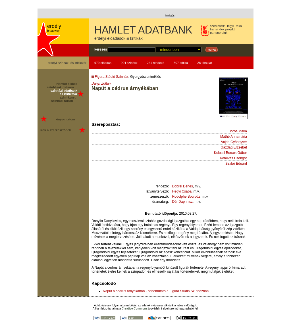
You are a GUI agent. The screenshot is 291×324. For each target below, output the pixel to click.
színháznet (68, 97)
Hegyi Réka (234, 26)
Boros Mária (237, 131)
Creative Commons (134, 308)
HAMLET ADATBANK (143, 30)
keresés (100, 49)
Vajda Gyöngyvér (234, 142)
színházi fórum (62, 101)
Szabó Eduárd (236, 164)
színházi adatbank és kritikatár (64, 92)
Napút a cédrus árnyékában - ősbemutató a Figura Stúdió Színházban (156, 291)
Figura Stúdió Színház (111, 77)
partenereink (218, 32)
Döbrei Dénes (182, 186)
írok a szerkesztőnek (55, 130)
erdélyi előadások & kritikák (118, 38)
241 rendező (155, 62)
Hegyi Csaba (182, 191)
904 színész (129, 62)
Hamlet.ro (101, 308)
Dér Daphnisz (182, 202)
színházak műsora (60, 87)
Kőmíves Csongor (233, 158)
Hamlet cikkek (67, 83)
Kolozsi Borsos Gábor (230, 153)
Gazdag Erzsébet (234, 147)
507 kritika (181, 62)
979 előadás (102, 62)
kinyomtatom (65, 119)
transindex (217, 29)
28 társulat (204, 62)
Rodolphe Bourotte (186, 196)
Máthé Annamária (233, 137)
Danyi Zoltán (101, 83)
